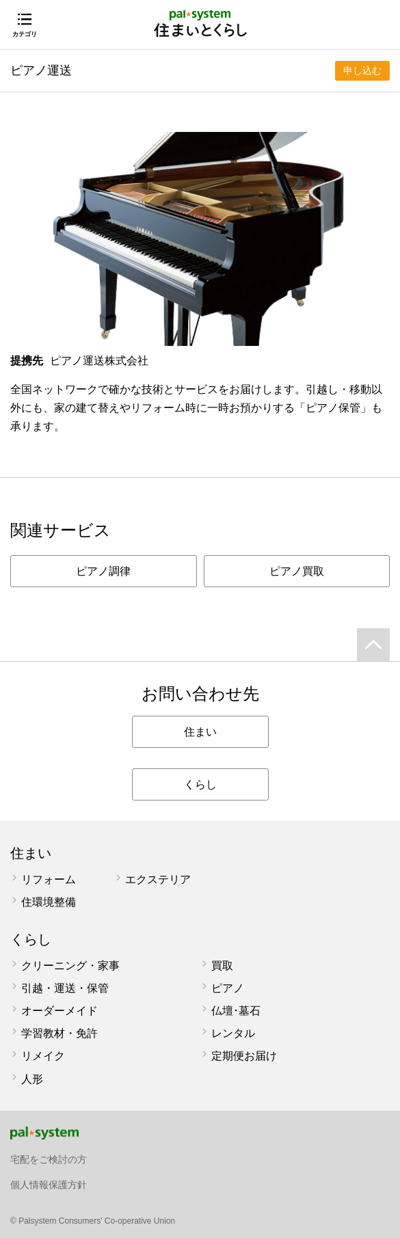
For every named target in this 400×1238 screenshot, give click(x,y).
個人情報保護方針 (48, 1184)
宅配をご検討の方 (48, 1159)
